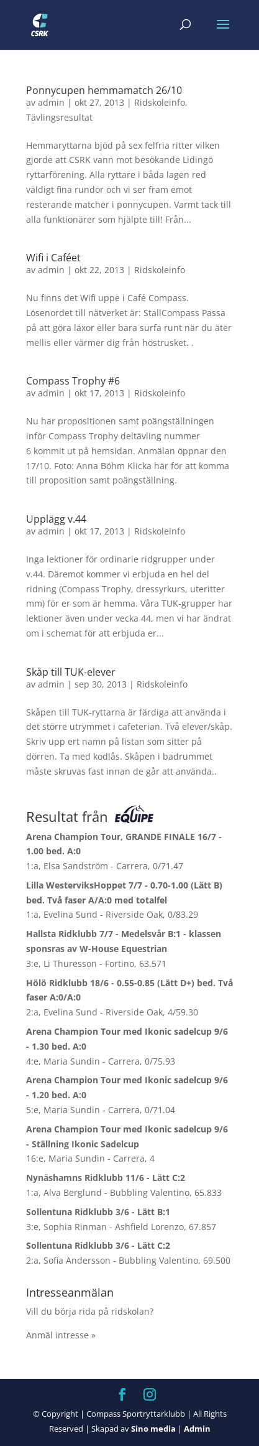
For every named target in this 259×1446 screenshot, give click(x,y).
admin (51, 102)
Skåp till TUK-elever (71, 672)
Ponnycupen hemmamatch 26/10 (104, 90)
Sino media (153, 1428)
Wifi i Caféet (53, 257)
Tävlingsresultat (59, 117)
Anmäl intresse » (61, 1335)
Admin (197, 1428)
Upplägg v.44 (56, 519)
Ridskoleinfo (159, 102)
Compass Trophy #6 (73, 381)
